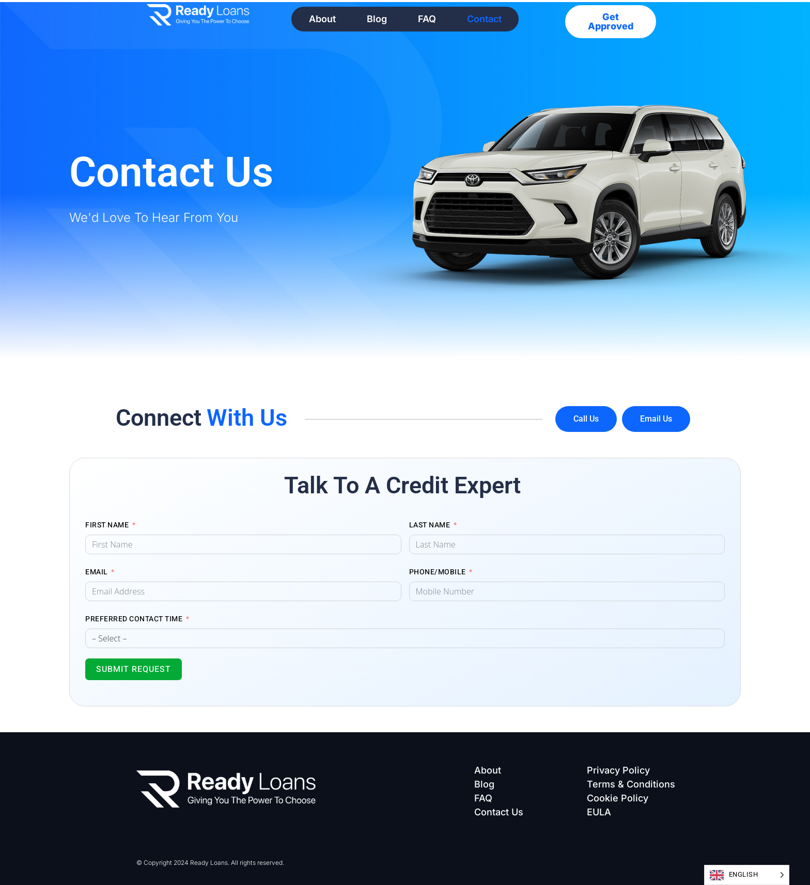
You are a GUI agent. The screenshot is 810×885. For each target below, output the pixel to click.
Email (96, 572)
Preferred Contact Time (133, 619)
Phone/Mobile (437, 572)
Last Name (429, 525)
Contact (484, 18)
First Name (107, 525)
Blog (377, 18)
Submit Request (133, 669)
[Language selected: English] (747, 875)
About (322, 18)
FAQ (427, 18)
